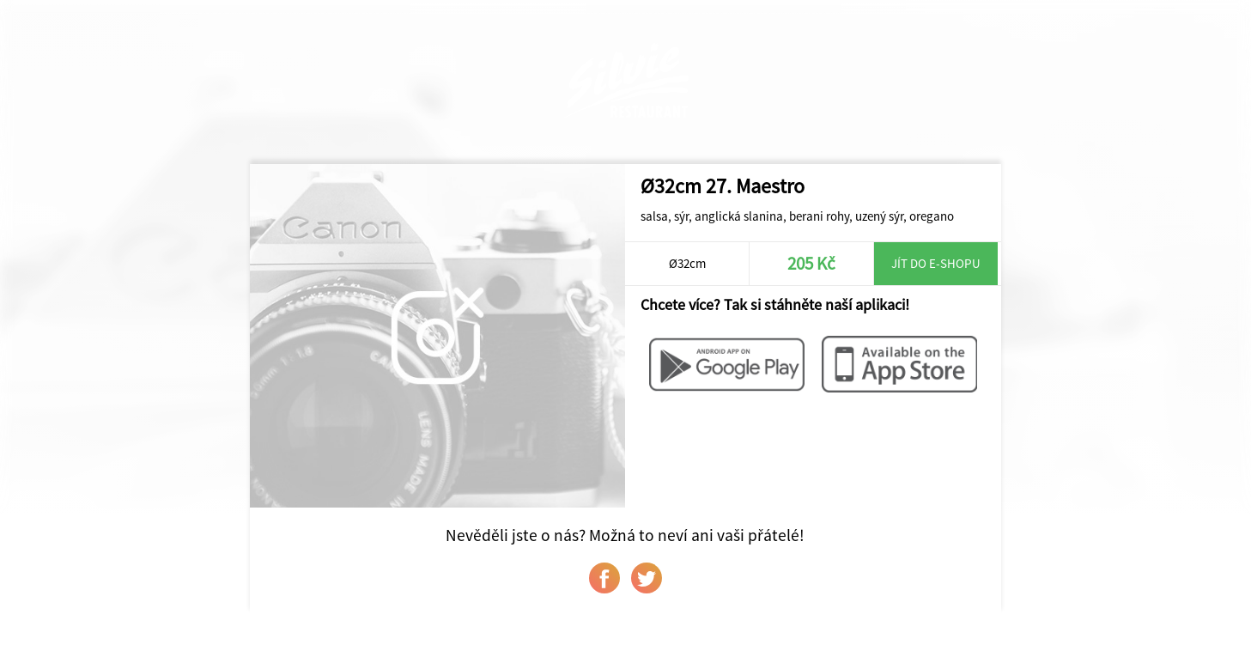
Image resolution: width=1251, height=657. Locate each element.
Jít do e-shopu (936, 263)
